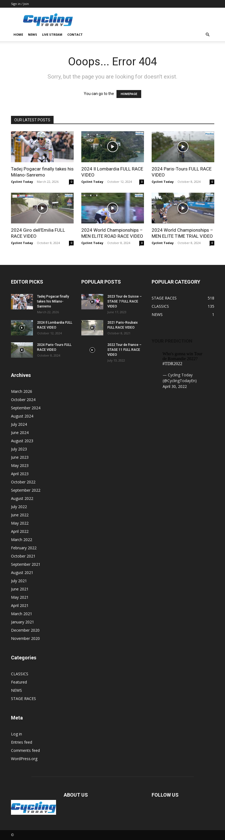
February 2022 (24, 547)
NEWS (32, 34)
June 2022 (20, 514)
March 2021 (21, 613)
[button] (207, 34)
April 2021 (20, 605)
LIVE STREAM (52, 34)
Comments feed (25, 750)
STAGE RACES (23, 698)
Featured (19, 682)
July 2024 (19, 424)
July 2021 (19, 580)
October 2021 (23, 556)
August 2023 (22, 440)
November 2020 (25, 638)
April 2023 (20, 473)
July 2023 (19, 449)
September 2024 (25, 407)
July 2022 (19, 506)
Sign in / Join (20, 4)
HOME (18, 34)
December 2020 (25, 630)
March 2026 (21, 391)
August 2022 (22, 498)
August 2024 (22, 416)
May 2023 (20, 465)
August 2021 (22, 572)
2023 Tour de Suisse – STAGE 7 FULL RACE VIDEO (124, 301)
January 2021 (22, 622)
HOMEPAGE (129, 94)
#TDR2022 (172, 363)
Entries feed (21, 742)
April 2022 (20, 531)
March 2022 (21, 539)
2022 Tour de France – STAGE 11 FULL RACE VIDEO (124, 350)
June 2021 (20, 589)
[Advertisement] (149, 20)
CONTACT (75, 34)
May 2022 (20, 523)
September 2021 (25, 564)
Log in (16, 734)
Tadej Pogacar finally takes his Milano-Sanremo (53, 301)
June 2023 (20, 457)
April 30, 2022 (175, 386)
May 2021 (20, 597)
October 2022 (23, 482)
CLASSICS (19, 673)
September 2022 (25, 490)
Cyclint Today (22, 182)
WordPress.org (24, 758)
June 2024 (20, 432)
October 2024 (23, 399)
